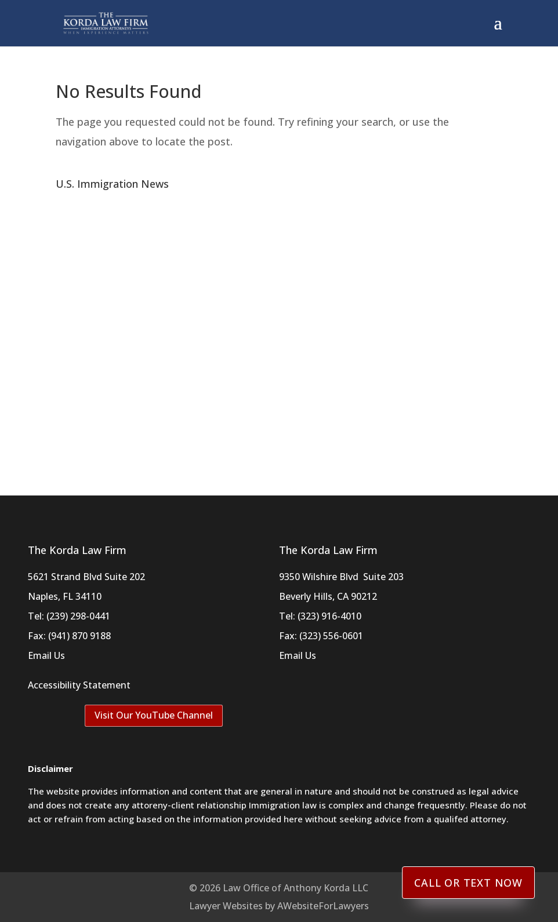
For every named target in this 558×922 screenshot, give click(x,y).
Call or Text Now (468, 883)
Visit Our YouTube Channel (154, 715)
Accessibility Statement (79, 685)
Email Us (46, 655)
